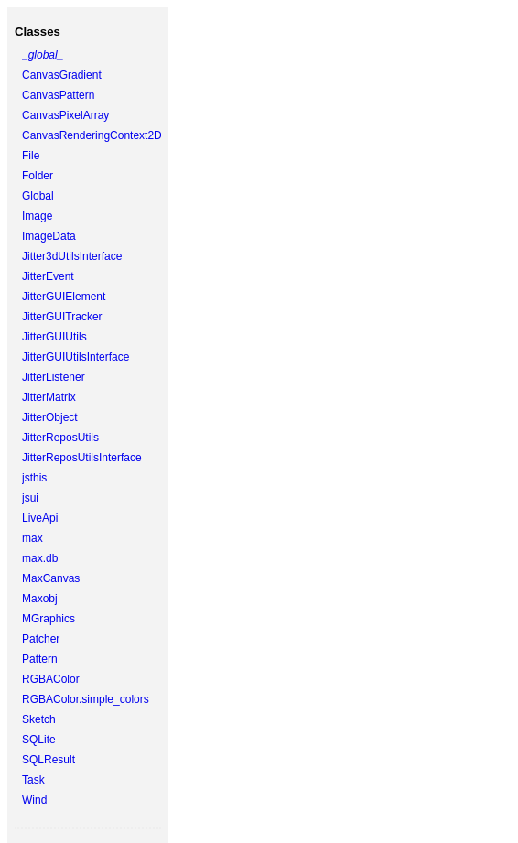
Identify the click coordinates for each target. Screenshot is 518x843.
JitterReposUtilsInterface (82, 457)
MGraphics (48, 618)
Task (33, 779)
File (30, 155)
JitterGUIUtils (54, 336)
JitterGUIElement (63, 296)
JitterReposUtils (60, 437)
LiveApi (40, 518)
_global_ (42, 55)
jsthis (34, 477)
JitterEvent (48, 276)
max (32, 538)
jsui (30, 498)
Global (38, 195)
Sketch (39, 719)
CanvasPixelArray (65, 115)
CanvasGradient (62, 75)
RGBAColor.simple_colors (85, 699)
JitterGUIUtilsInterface (75, 357)
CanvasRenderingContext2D (92, 135)
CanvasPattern (58, 95)
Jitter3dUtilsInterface (72, 256)
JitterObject (50, 417)
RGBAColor (51, 679)
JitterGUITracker (62, 316)
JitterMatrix (49, 397)
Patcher (40, 638)
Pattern (40, 659)
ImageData (49, 236)
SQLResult (48, 759)
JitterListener (53, 377)
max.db (40, 558)
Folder (37, 175)
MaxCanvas (51, 578)
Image (37, 216)
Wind (34, 800)
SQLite (39, 739)
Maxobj (40, 598)
